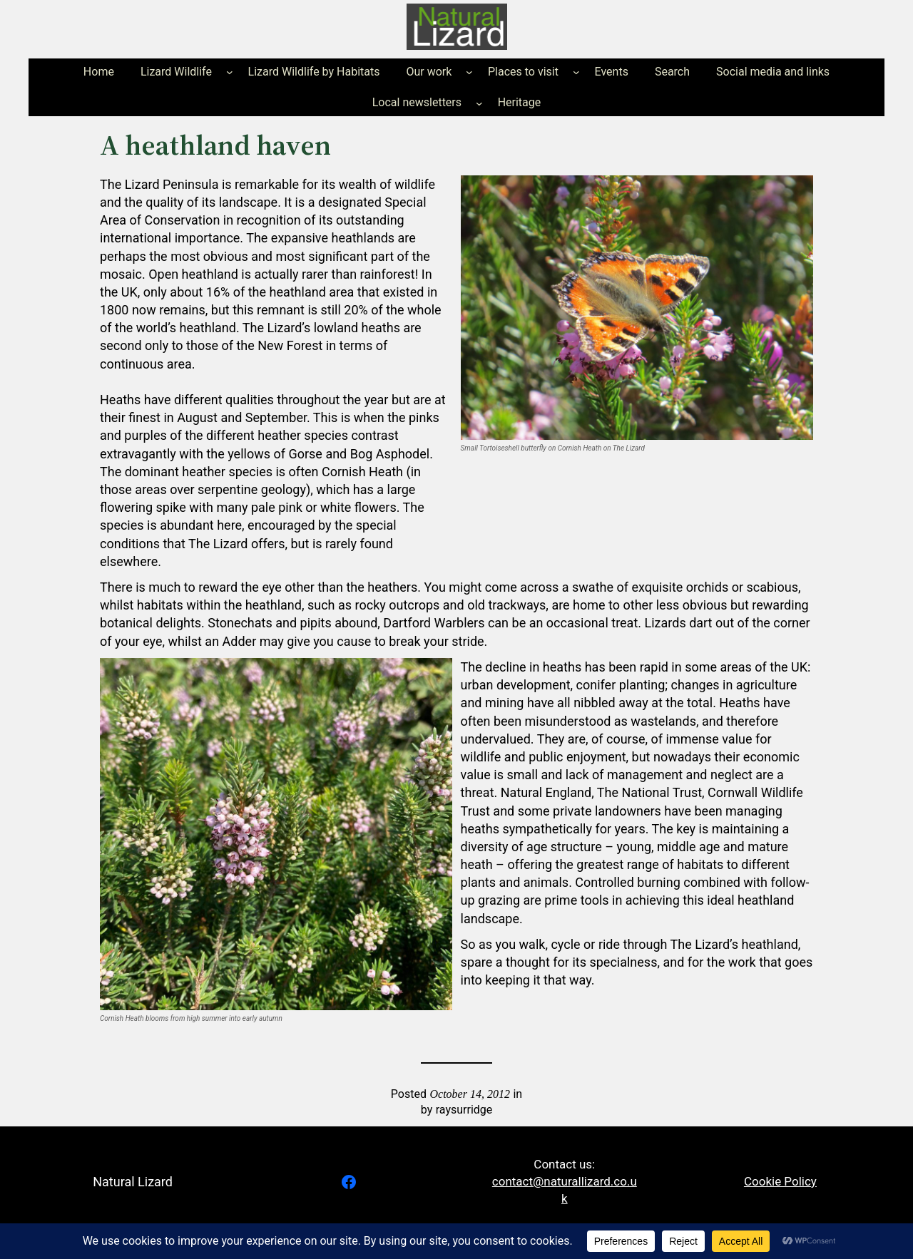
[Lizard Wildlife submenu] (229, 72)
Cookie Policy (780, 1181)
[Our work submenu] (469, 72)
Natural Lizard (133, 1181)
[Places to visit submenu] (576, 72)
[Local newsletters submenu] (479, 102)
